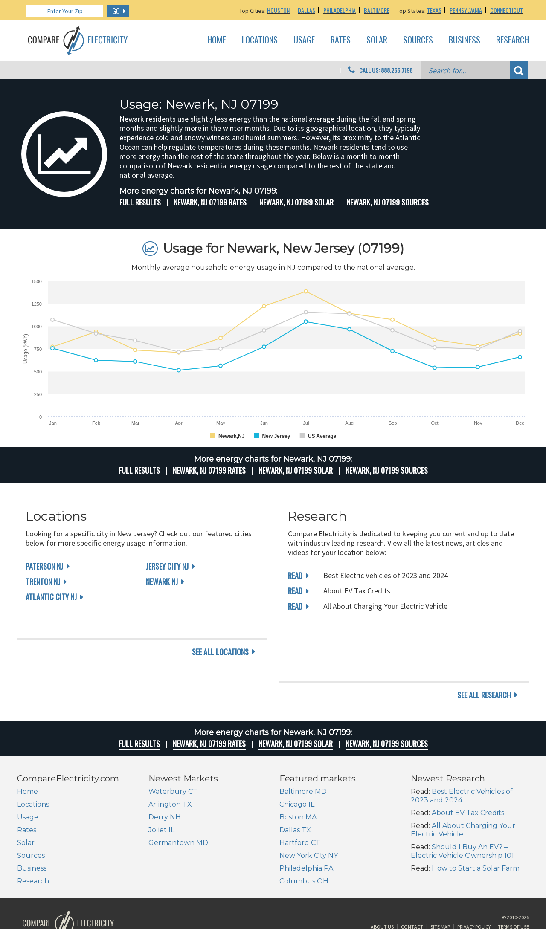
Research (512, 40)
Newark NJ (162, 581)
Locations (260, 40)
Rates (341, 40)
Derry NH (164, 763)
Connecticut (506, 10)
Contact (412, 876)
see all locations (220, 640)
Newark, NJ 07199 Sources (387, 202)
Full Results (140, 202)
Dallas (306, 10)
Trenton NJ (43, 581)
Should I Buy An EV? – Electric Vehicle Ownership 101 (462, 797)
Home (216, 40)
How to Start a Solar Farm (476, 814)
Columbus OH (303, 827)
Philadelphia (339, 10)
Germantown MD (178, 788)
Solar (376, 40)
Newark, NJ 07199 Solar (296, 202)
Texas (434, 10)
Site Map (440, 876)
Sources (418, 40)
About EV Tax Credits (468, 759)
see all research (484, 640)
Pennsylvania (466, 10)
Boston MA (298, 763)
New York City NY (308, 801)
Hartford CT (299, 788)
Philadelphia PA (306, 814)
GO (116, 11)
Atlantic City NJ (51, 597)
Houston (278, 10)
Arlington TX (170, 750)
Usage (304, 40)
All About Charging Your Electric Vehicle (463, 775)
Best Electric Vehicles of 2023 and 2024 (462, 741)
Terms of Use (513, 876)
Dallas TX (295, 776)
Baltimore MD (303, 737)
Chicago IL (296, 750)
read (295, 575)
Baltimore (376, 10)
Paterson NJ (44, 566)
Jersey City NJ (167, 566)
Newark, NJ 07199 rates (210, 202)
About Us (382, 876)
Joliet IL (161, 776)
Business (464, 40)
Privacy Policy (474, 876)
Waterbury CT (172, 737)
